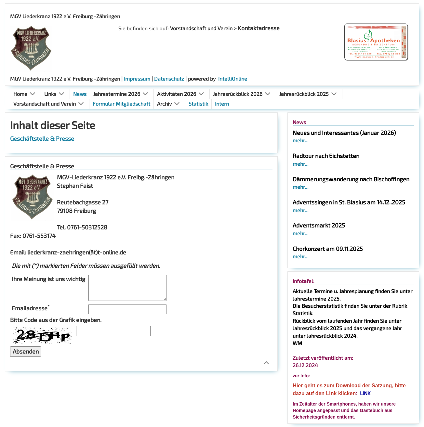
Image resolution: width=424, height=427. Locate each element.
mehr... (301, 140)
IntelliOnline (232, 78)
